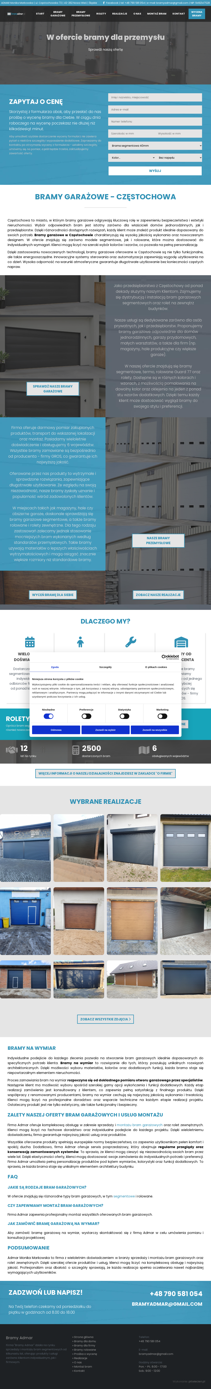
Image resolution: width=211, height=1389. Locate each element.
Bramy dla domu (85, 1341)
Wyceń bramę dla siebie (52, 595)
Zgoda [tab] (55, 667)
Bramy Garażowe (57, 13)
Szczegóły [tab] (105, 667)
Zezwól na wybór (105, 729)
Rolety (101, 13)
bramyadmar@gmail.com (172, 3)
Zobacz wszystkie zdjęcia (105, 1019)
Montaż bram (156, 13)
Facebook (110, 3)
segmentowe (124, 1196)
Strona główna (83, 1337)
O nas (137, 13)
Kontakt (179, 13)
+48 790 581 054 (135, 3)
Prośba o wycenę (85, 1354)
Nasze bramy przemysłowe (158, 540)
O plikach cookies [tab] (156, 667)
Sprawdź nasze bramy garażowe (53, 389)
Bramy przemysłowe (81, 13)
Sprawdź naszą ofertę (105, 49)
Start (40, 13)
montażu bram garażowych (139, 1125)
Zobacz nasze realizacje (158, 595)
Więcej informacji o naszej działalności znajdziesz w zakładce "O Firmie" (105, 773)
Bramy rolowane (85, 1350)
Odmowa (56, 729)
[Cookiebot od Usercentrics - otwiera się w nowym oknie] (164, 657)
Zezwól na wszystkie (155, 729)
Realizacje (119, 13)
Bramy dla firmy (84, 1345)
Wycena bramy (196, 13)
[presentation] (34, 164)
